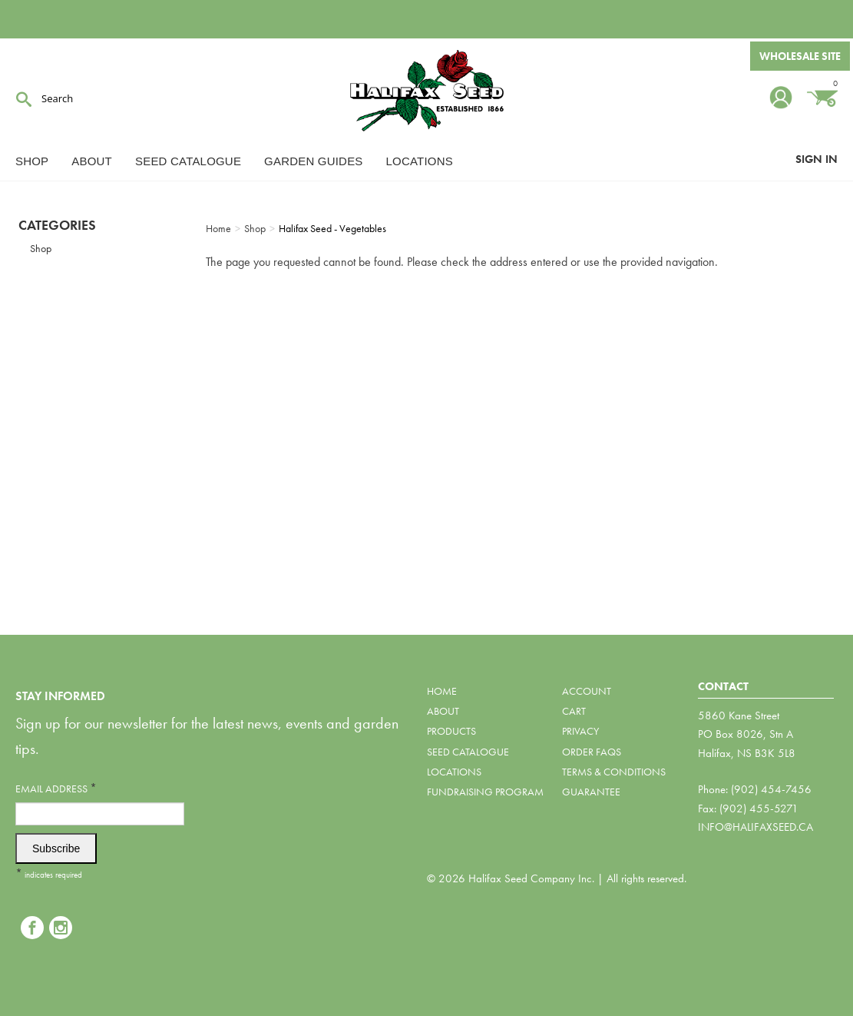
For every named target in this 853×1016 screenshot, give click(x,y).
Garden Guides (313, 161)
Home (442, 691)
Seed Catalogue (188, 161)
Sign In (816, 159)
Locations (419, 161)
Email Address (56, 788)
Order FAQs (591, 752)
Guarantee (591, 792)
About (91, 161)
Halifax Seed (427, 92)
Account (586, 691)
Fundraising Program (485, 792)
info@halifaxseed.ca (755, 827)
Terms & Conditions (614, 772)
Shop (31, 161)
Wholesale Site (800, 56)
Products (451, 731)
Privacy (580, 731)
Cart (574, 711)
